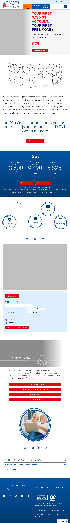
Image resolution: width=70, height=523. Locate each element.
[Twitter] (16, 496)
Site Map (49, 487)
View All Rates (25, 183)
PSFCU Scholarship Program (35, 384)
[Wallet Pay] (35, 220)
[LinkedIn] (28, 496)
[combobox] (62, 521)
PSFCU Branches (13, 320)
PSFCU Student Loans (35, 399)
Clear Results (22, 327)
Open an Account (45, 6)
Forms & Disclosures (52, 485)
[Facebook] (4, 496)
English (62, 521)
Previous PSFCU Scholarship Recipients (35, 389)
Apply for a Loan (43, 183)
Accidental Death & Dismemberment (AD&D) (23, 460)
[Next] (65, 169)
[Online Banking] (61, 222)
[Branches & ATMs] (9, 222)
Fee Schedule (39, 485)
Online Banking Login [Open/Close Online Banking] (27, 6)
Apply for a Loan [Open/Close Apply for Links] (36, 6)
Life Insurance (10, 469)
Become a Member (35, 141)
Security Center (59, 487)
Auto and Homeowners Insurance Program (22, 465)
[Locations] (61, 2)
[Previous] (4, 169)
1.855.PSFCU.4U (16, 485)
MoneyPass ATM (13, 323)
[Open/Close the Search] (66, 2)
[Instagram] (10, 496)
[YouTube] (22, 496)
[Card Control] (48, 209)
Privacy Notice (39, 487)
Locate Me (11, 296)
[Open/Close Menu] (65, 7)
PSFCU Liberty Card (35, 394)
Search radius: (9, 312)
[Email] (57, 2)
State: (7, 309)
